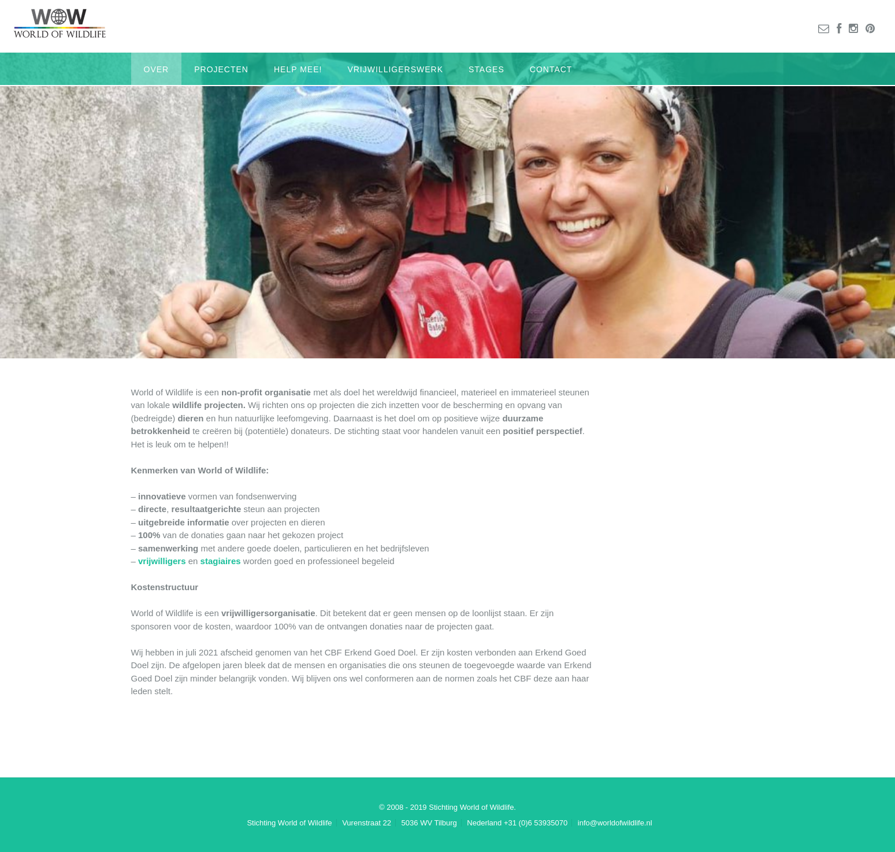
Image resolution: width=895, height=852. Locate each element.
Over (156, 69)
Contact (551, 69)
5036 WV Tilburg (429, 823)
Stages (486, 69)
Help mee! (298, 69)
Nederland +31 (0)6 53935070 (517, 823)
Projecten (221, 69)
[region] (447, 205)
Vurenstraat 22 (366, 823)
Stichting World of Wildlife (289, 823)
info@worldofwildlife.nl (615, 823)
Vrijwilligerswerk (395, 69)
